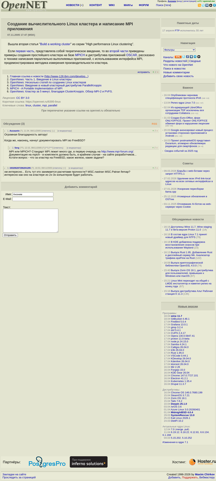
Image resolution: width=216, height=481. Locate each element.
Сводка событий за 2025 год (181, 150)
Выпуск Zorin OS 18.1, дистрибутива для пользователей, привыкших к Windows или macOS (189, 273)
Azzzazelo (15, 131)
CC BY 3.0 (22, 97)
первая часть (25, 51)
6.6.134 (204, 432)
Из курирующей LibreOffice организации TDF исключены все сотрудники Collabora (184, 110)
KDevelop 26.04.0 (181, 358)
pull (186, 429)
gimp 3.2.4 (177, 327)
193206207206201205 (20, 168)
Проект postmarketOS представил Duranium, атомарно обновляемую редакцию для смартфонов (187, 143)
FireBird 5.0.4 (178, 321)
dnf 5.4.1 (176, 330)
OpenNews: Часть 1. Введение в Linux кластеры (40, 79)
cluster (37, 105)
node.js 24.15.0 (179, 341)
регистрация (190, 1)
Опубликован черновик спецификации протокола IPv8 (183, 96)
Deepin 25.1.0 (179, 403)
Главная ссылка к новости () (49, 76)
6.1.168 (167, 435)
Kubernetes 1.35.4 (181, 381)
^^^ (50, 148)
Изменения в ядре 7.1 (175, 442)
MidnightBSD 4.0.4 (182, 412)
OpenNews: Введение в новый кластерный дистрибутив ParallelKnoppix (55, 85)
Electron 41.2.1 (179, 378)
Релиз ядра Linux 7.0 (183, 102)
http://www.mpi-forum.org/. (117, 151)
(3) (23, 123)
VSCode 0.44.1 (179, 355)
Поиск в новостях (174, 68)
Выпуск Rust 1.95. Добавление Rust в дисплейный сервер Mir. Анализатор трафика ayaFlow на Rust (188, 255)
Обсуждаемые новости (188, 219)
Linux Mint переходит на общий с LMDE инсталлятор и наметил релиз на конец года (188, 283)
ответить (46, 131)
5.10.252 (187, 437)
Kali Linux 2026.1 (180, 418)
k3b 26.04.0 (177, 350)
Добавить (174, 477)
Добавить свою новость (178, 76)
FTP (177, 30)
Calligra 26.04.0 (179, 347)
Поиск (159, 5)
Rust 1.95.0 (177, 352)
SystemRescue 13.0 (182, 415)
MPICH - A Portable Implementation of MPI (36, 88)
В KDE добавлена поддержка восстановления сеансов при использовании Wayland (185, 244)
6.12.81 (195, 432)
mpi (44, 105)
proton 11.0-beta (180, 338)
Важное (188, 87)
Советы (188, 163)
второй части (119, 51)
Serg (17, 148)
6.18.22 (185, 432)
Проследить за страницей (19, 477)
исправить (144, 72)
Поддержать (190, 477)
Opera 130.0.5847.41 (183, 335)
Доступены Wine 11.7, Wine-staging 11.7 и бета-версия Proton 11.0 (188, 228)
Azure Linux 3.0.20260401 (185, 409)
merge (179, 429)
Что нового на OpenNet (178, 64)
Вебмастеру (207, 477)
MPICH (80, 55)
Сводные (195, 61)
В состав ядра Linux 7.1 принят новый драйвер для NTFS (186, 236)
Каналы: (168, 57)
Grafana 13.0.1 (179, 324)
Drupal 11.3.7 (178, 384)
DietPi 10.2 (177, 420)
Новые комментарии (176, 72)
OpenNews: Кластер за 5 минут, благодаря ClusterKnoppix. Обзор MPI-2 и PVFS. (61, 91)
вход (179, 1)
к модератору (64, 131)
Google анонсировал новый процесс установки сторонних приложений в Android (189, 133)
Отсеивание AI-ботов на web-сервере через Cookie (188, 205)
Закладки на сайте (14, 474)
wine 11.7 (176, 316)
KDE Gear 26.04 (180, 372)
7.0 (172, 429)
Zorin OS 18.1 (179, 398)
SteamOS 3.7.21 (180, 395)
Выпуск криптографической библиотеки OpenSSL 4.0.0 (184, 264)
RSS (154, 123)
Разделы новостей (175, 61)
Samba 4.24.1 (179, 344)
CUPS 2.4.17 (178, 333)
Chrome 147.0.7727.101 (184, 375)
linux (28, 105)
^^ (47, 148)
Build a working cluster (55, 44)
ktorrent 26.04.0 (179, 364)
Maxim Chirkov (205, 474)
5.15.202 (176, 437)
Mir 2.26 (175, 367)
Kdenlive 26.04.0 (180, 361)
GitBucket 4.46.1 (180, 318)
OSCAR (131, 55)
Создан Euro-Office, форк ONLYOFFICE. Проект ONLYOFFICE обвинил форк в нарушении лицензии (187, 120)
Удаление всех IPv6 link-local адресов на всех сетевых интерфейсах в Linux (189, 181)
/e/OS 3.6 (176, 406)
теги (167, 5)
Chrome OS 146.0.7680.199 (186, 392)
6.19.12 (175, 432)
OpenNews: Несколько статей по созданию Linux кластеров (48, 82)
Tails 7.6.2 (176, 401)
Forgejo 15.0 (178, 369)
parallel (52, 105)
